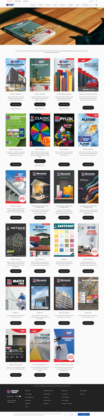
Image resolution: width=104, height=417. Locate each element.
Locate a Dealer (28, 394)
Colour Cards (46, 397)
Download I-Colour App (67, 403)
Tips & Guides (65, 394)
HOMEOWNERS (9, 1)
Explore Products (47, 394)
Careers (26, 406)
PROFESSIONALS (18, 1)
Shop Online (46, 403)
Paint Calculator (65, 400)
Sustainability (28, 400)
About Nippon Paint (29, 397)
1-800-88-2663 (11, 402)
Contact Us (82, 394)
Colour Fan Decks (47, 400)
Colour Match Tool (65, 397)
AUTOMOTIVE (25, 1)
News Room (27, 403)
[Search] (96, 5)
